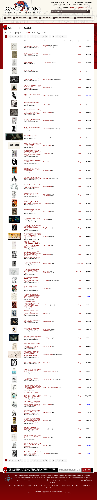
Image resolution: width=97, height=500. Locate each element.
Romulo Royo (46, 211)
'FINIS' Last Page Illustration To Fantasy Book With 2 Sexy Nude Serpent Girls (32, 145)
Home (9, 18)
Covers (34, 18)
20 (65, 36)
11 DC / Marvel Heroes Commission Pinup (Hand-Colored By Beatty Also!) (31, 288)
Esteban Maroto (47, 412)
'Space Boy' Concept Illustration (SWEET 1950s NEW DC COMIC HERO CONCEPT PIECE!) (32, 227)
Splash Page (79, 263)
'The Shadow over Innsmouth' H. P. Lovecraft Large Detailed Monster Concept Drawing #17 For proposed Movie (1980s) (32, 403)
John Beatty (46, 288)
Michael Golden (47, 363)
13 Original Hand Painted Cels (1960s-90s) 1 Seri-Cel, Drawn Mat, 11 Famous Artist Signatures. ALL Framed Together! (32, 235)
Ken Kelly (45, 429)
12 (40, 36)
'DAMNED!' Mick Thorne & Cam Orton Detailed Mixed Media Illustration (32, 445)
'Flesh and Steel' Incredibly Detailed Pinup (31, 78)
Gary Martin (46, 453)
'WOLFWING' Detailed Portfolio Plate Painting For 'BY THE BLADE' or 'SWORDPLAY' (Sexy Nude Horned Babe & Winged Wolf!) (32, 304)
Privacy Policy (88, 480)
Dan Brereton (46, 128)
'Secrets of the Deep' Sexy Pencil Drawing (31, 54)
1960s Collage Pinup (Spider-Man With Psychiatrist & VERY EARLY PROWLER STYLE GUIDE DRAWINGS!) (32, 345)
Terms (53, 482)
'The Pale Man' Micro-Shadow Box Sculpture (32, 321)
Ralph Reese (46, 195)
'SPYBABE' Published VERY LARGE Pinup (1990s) (32, 329)
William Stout (46, 87)
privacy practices (86, 477)
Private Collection (62, 18)
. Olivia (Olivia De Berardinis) (50, 387)
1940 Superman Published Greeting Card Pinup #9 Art (31, 45)
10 (34, 36)
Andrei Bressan (47, 254)
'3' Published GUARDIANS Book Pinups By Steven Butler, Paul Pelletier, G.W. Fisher (31, 271)
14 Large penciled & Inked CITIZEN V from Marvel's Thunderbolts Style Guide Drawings (31, 279)
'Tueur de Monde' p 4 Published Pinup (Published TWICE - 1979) (32, 370)
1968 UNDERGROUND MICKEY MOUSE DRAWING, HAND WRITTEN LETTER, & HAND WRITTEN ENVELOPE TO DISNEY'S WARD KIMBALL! (32, 244)
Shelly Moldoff (46, 228)
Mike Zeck (45, 445)
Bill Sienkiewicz (47, 170)
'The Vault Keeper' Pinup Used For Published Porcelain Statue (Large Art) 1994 (32, 87)
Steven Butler (46, 271)
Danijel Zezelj (46, 137)
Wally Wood (46, 194)
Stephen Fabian (47, 145)
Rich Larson (46, 330)
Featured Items (48, 23)
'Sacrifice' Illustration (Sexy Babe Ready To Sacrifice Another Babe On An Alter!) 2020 (31, 312)
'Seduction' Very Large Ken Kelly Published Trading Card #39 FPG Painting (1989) (32, 428)
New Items (46, 18)
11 (37, 36)
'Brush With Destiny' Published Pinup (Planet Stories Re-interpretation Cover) (32, 453)
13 (43, 36)
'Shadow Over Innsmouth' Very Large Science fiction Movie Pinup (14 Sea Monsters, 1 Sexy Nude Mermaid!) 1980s (32, 111)
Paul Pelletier (46, 272)
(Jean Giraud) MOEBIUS (49, 371)
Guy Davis (45, 178)
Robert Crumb (46, 245)
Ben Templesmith (47, 120)
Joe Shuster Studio (48, 47)
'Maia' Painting (28, 62)
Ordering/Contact (83, 18)
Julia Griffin (46, 71)
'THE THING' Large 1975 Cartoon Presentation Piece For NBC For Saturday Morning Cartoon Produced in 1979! (32, 296)
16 (53, 36)
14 (46, 36)
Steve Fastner (46, 329)
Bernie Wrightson (47, 112)
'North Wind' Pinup (29, 70)
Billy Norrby (46, 104)
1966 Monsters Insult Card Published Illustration (31, 194)
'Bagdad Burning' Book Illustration (30, 136)
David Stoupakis (47, 62)
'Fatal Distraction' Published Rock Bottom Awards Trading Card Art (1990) (32, 169)
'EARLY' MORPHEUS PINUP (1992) (32, 128)
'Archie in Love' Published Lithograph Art (31, 378)
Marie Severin (46, 437)
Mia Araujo (45, 54)
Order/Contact (68, 486)
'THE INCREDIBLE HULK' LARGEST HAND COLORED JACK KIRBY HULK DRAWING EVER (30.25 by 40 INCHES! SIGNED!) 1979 (32, 395)
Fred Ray (45, 45)
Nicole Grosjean (47, 321)
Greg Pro (45, 219)
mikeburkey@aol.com (78, 8)
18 (59, 36)
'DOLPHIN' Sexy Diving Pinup (32, 362)
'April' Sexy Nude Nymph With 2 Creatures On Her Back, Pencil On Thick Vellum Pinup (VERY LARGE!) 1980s (32, 387)
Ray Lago (45, 313)
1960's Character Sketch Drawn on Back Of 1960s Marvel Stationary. (32, 437)
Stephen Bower (47, 79)
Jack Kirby (45, 396)
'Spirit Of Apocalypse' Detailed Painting (32, 219)
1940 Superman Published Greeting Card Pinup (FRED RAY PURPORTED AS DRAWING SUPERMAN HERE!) (31, 354)
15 (49, 36)
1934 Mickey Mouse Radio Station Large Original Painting (32, 202)
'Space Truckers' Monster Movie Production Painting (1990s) (32, 337)
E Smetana (46, 203)
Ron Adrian (46, 280)
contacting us (46, 477)
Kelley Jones (46, 95)
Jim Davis (45, 236)
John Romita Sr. (47, 346)
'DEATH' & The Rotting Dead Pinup (32, 95)
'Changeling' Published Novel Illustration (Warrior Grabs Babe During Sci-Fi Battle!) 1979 (32, 412)
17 (56, 36)
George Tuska (47, 153)
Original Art (21, 18)
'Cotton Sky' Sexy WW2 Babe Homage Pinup (32, 103)
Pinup (79, 46)
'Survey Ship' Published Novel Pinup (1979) (32, 263)
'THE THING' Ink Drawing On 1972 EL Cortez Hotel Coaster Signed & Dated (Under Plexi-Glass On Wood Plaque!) (32, 420)
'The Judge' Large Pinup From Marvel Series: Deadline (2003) (32, 177)
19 (62, 36)
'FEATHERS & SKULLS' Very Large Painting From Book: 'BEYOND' (32, 211)
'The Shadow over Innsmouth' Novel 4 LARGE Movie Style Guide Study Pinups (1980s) (32, 186)
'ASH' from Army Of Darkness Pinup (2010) (32, 120)
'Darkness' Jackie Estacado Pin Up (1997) (32, 161)
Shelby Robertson (47, 162)
